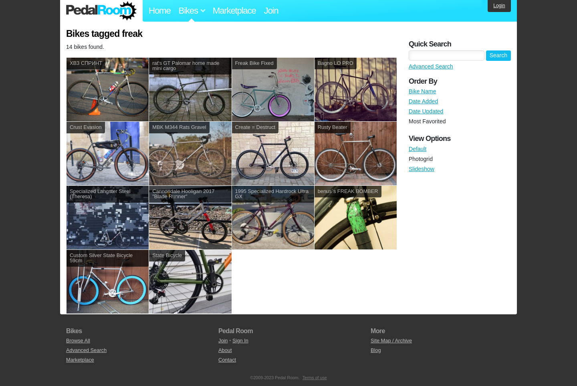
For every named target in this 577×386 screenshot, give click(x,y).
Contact (227, 360)
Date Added (423, 101)
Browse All (78, 341)
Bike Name (422, 91)
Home (160, 11)
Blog (376, 350)
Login (499, 5)
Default (417, 149)
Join (271, 11)
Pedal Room (101, 10)
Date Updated (426, 111)
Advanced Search (431, 66)
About (225, 350)
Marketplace (234, 11)
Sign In (240, 341)
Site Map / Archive (391, 341)
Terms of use (315, 377)
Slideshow (421, 169)
